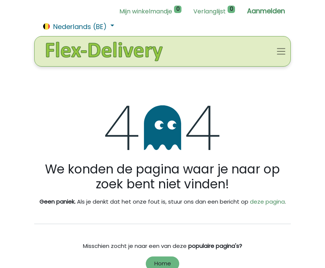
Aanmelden (266, 11)
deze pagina (267, 201)
